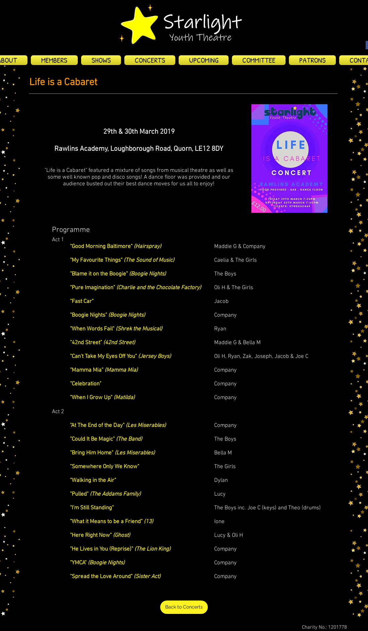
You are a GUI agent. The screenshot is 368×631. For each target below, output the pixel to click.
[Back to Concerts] (184, 607)
